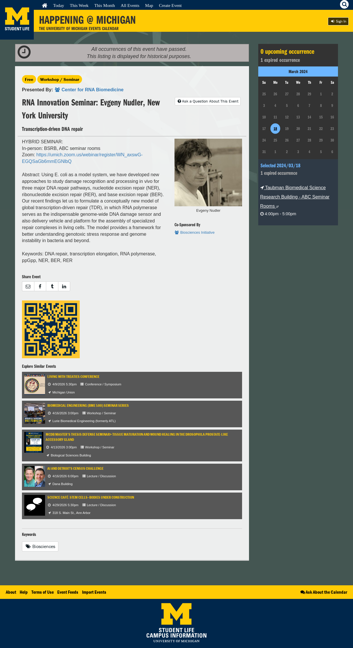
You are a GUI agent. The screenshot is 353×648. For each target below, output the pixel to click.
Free (29, 79)
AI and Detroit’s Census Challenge (75, 468)
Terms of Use (42, 592)
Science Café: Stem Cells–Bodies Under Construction (90, 497)
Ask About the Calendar (323, 592)
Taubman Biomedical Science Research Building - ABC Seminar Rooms (295, 197)
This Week (79, 5)
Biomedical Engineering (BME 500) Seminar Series (88, 405)
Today (58, 5)
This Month (104, 5)
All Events (130, 5)
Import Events (94, 592)
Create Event (170, 5)
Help (24, 592)
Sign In (338, 21)
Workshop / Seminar (59, 79)
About (11, 592)
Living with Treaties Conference (73, 376)
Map (149, 5)
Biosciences (40, 546)
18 (275, 128)
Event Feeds (67, 592)
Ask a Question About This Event (207, 101)
